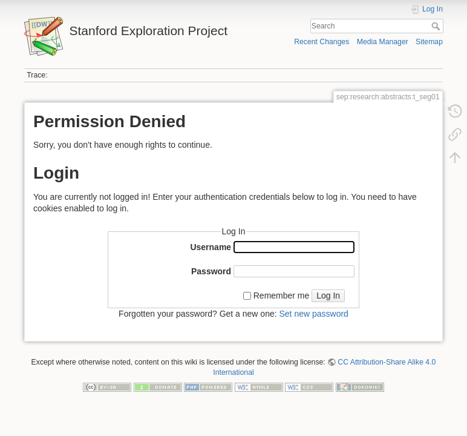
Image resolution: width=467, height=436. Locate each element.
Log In (328, 295)
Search (437, 26)
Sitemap (429, 42)
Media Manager (382, 42)
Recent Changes (321, 42)
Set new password (313, 314)
